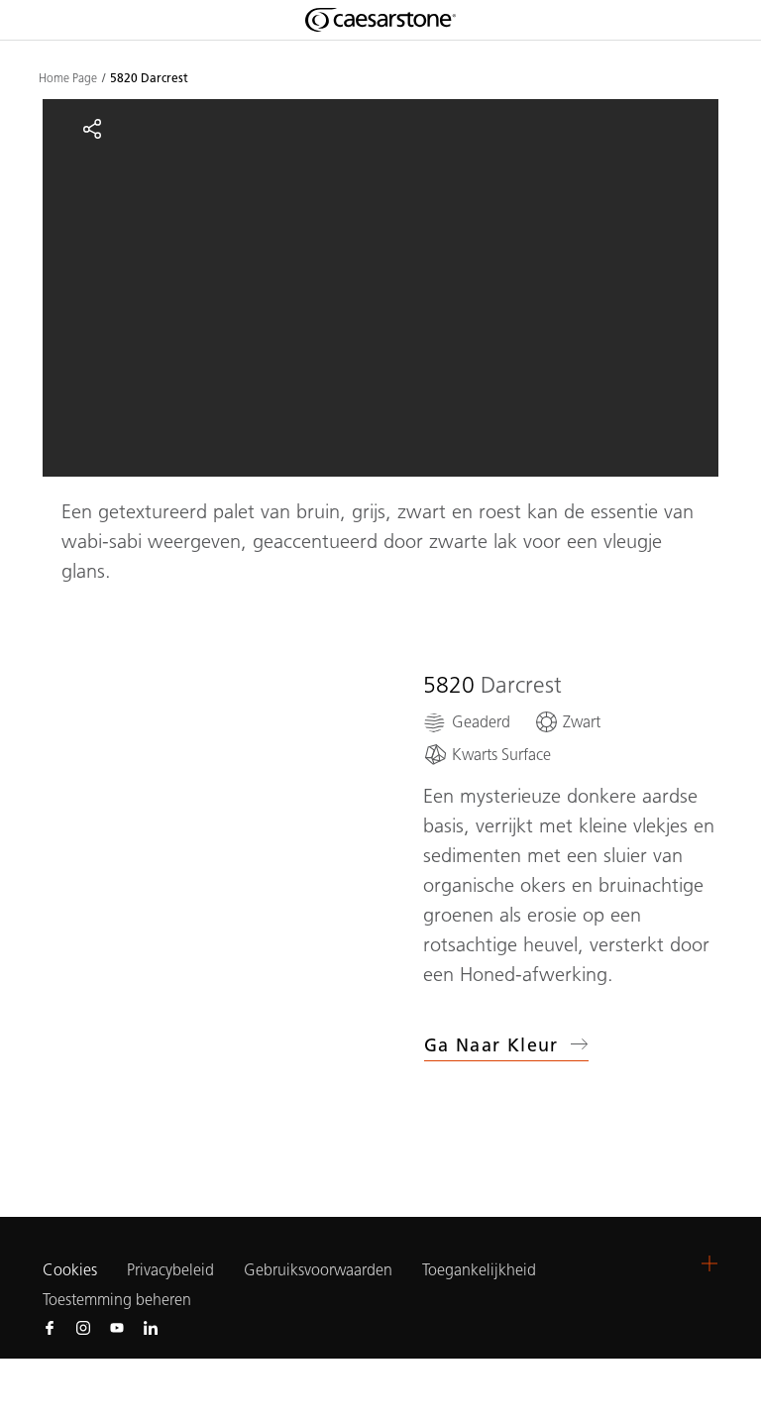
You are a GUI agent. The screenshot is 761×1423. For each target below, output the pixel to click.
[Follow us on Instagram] (83, 1327)
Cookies (70, 1270)
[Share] (92, 129)
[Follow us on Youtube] (117, 1327)
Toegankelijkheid (479, 1269)
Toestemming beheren (117, 1299)
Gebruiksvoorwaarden (318, 1269)
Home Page (68, 78)
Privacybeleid (170, 1269)
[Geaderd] (466, 722)
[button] (709, 1263)
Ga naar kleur (506, 1045)
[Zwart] (567, 722)
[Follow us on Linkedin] (151, 1327)
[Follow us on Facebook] (49, 1327)
